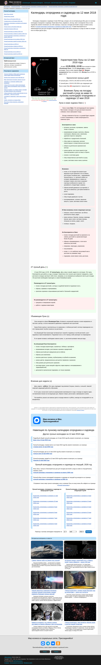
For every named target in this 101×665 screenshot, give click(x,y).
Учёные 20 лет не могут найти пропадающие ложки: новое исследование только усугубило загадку (14, 86)
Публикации (26, 2)
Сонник (65, 2)
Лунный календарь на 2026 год (11, 44)
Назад (45, 651)
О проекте (6, 662)
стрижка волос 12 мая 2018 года (43, 447)
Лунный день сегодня (9, 16)
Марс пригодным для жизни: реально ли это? (14, 79)
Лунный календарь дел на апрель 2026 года (14, 39)
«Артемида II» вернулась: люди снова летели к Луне (15, 97)
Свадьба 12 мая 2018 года (41, 460)
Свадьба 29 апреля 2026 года (11, 28)
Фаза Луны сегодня (8, 14)
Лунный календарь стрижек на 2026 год (13, 46)
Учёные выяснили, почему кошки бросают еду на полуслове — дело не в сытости (15, 93)
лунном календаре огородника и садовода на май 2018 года (53, 26)
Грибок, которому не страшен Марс (12, 100)
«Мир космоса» (8, 657)
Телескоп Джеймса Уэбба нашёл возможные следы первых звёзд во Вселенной (14, 74)
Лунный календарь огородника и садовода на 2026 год (14, 48)
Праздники (71, 2)
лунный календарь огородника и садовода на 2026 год (50, 479)
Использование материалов (16, 662)
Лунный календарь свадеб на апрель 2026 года (15, 41)
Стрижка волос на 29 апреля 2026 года (13, 21)
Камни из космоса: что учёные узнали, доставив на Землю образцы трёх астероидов (15, 90)
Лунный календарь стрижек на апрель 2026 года (15, 33)
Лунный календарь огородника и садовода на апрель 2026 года (14, 36)
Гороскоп (47, 2)
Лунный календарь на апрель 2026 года (13, 31)
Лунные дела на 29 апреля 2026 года (12, 26)
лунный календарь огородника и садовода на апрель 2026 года (53, 472)
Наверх (56, 651)
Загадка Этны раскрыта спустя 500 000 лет (14, 77)
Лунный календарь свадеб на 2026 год (13, 53)
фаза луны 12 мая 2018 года (42, 440)
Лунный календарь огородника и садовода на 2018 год (34, 6)
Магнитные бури (56, 2)
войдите (44, 101)
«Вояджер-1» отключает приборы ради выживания (13, 82)
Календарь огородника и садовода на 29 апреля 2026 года (15, 24)
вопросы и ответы (80, 410)
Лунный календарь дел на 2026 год (12, 51)
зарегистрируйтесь (53, 100)
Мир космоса (7, 6)
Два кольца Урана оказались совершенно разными (14, 102)
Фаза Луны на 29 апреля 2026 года (12, 19)
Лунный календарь (37, 2)
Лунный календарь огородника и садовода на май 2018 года (63, 6)
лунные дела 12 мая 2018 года (42, 453)
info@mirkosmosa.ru (18, 661)
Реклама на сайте (28, 662)
